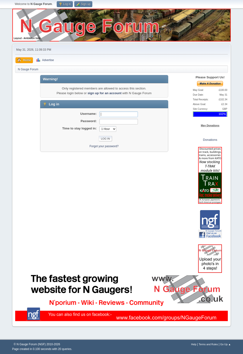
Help (193, 344)
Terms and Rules (208, 344)
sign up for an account (105, 93)
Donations (210, 140)
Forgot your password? (104, 146)
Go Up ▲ (225, 344)
